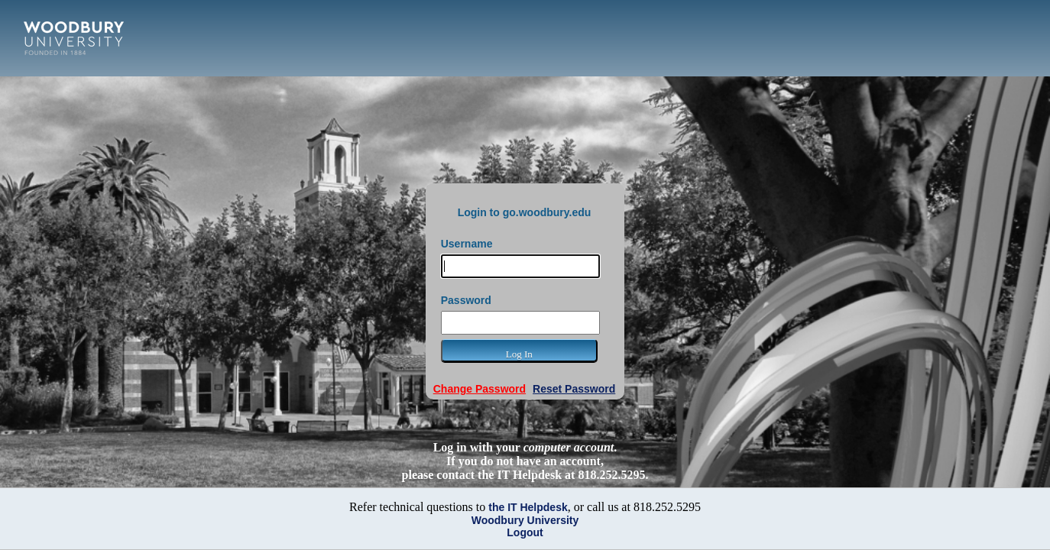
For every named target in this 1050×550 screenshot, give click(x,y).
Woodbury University (525, 520)
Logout (525, 532)
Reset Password (574, 389)
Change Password (479, 389)
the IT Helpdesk (527, 507)
